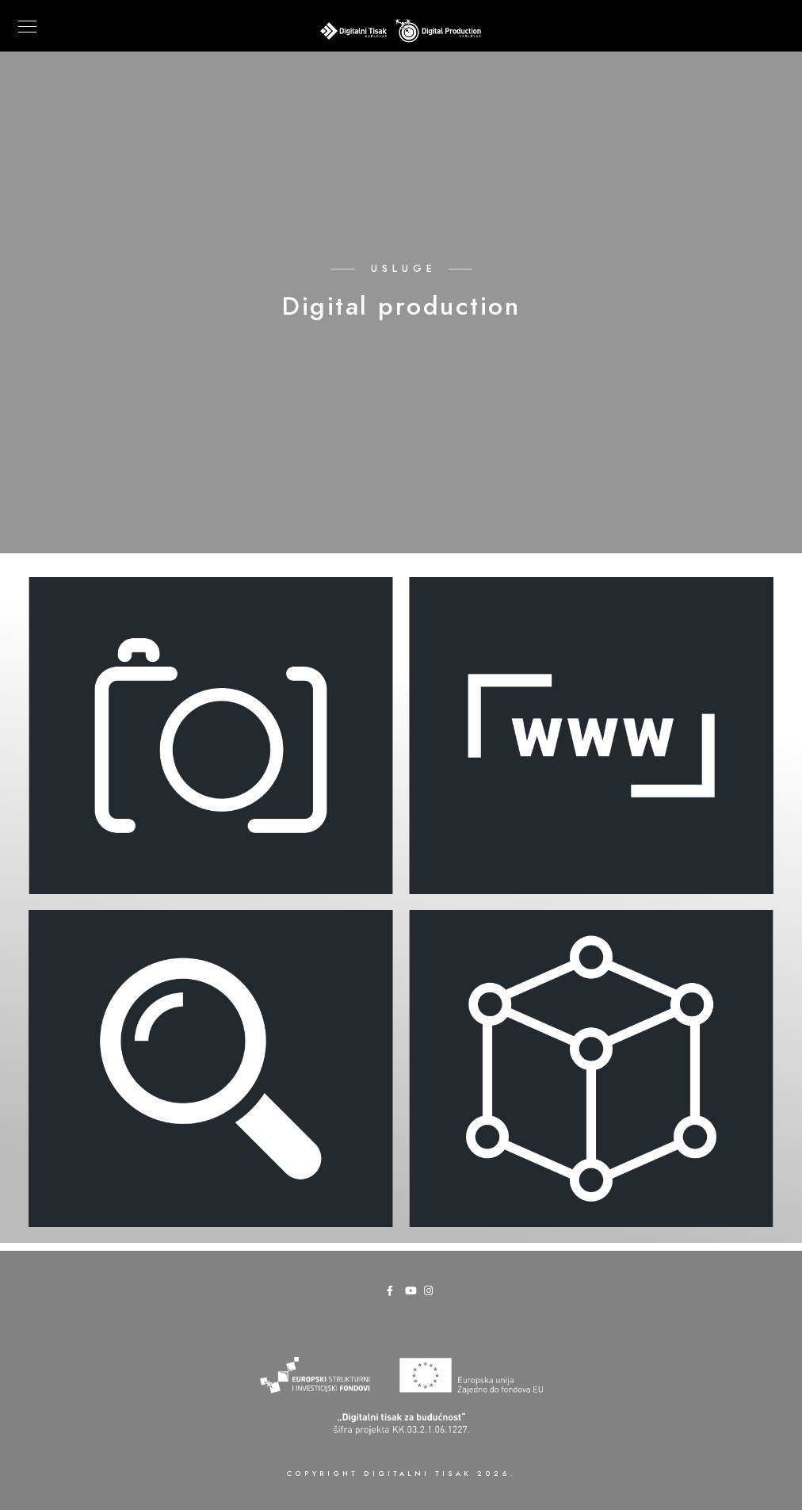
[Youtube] (413, 1294)
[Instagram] (432, 1294)
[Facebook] (395, 1294)
